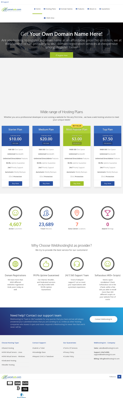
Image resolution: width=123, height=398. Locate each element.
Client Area (49, 18)
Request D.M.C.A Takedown (43, 356)
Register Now (61, 55)
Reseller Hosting (8, 365)
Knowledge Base (39, 352)
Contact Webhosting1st (104, 317)
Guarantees (104, 9)
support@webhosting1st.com (104, 353)
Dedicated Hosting (9, 360)
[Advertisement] (57, 80)
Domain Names (66, 9)
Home (37, 9)
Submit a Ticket (38, 348)
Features (80, 9)
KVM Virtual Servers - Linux (12, 352)
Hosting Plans (50, 9)
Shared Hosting (8, 348)
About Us (91, 9)
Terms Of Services (70, 348)
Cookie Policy (68, 356)
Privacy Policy (68, 352)
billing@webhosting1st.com (107, 359)
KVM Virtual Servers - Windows (13, 356)
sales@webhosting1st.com (106, 348)
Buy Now (15, 183)
